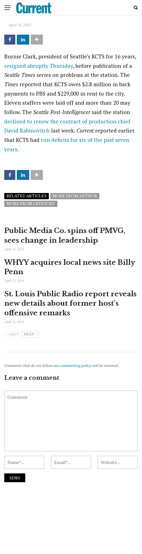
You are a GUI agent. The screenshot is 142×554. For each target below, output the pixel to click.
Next (30, 334)
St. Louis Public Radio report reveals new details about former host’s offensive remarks (70, 303)
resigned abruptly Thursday (38, 65)
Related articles (27, 196)
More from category (31, 204)
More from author (75, 196)
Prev (12, 334)
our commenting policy (72, 365)
